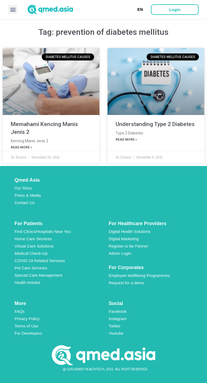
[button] (12, 9)
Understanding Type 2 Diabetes (155, 124)
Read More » (21, 147)
